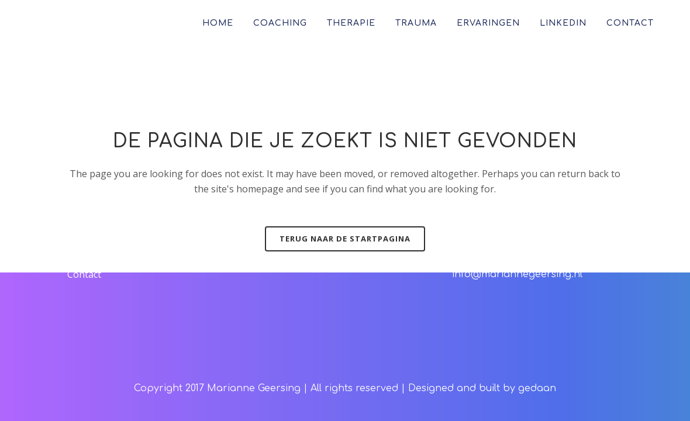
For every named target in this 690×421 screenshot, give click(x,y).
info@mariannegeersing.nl (517, 274)
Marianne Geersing (254, 388)
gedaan (537, 388)
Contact (84, 274)
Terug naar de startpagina (345, 238)
